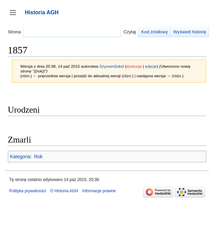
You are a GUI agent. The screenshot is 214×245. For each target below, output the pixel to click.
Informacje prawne (99, 191)
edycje (151, 66)
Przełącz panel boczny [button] (15, 16)
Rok (38, 156)
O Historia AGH (64, 191)
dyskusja (134, 66)
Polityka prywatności (27, 191)
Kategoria (20, 156)
